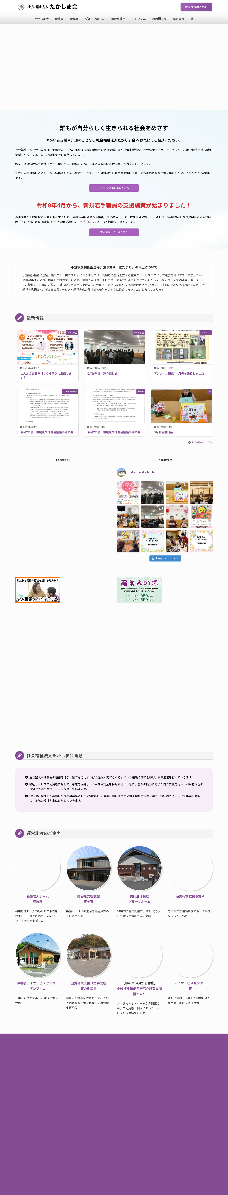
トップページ (86, 1048)
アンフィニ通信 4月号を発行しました (179, 375)
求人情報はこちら (196, 7)
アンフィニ (126, 1055)
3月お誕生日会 (163, 434)
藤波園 (61, 1055)
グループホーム (90, 1055)
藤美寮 (73, 1055)
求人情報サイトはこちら (114, 234)
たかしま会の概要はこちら (114, 188)
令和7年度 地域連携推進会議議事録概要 (46, 434)
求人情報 (144, 1048)
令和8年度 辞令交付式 (102, 375)
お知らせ (103, 1048)
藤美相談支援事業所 (190, 899)
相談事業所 (109, 1055)
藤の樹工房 (143, 1055)
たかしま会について (123, 1048)
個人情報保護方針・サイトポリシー (114, 1062)
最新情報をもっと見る (202, 444)
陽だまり (158, 1055)
